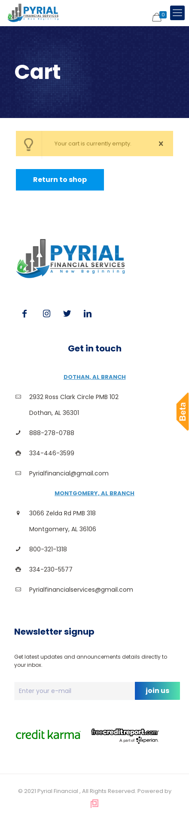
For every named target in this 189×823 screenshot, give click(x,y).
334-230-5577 (51, 569)
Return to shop (60, 180)
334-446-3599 (51, 453)
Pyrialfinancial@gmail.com (69, 473)
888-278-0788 (51, 433)
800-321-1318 (48, 549)
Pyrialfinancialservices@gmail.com (81, 589)
